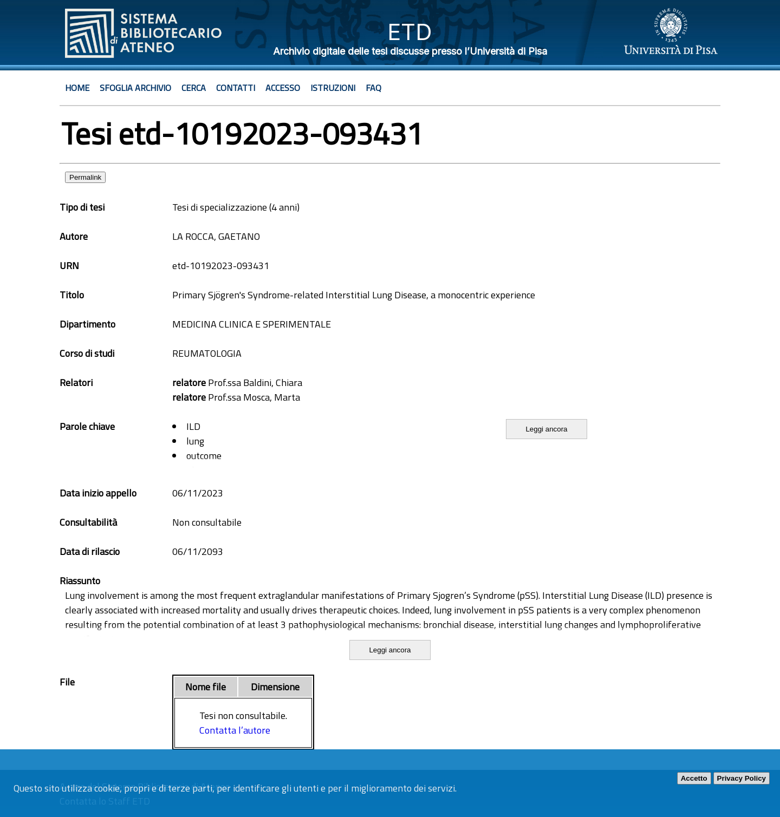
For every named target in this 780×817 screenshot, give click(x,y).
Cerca (193, 87)
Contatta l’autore (234, 730)
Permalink (85, 177)
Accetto (694, 778)
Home (77, 87)
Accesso (282, 87)
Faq (373, 87)
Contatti (235, 87)
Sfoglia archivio (135, 87)
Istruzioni (332, 87)
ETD (409, 31)
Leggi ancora (546, 429)
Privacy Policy (741, 778)
